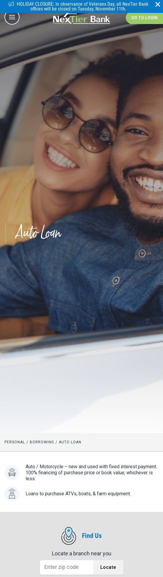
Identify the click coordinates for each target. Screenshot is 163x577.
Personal (15, 442)
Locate (108, 567)
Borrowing (42, 442)
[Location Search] (81, 567)
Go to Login (144, 17)
